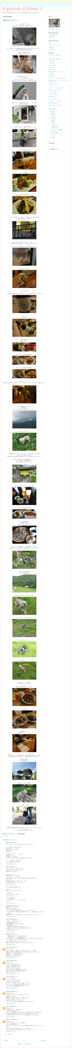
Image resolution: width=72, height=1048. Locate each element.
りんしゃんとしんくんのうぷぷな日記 (57, 78)
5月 (52, 137)
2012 (51, 113)
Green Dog (51, 49)
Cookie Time (51, 67)
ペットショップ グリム (54, 45)
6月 (52, 135)
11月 (52, 116)
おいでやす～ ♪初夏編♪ (56, 129)
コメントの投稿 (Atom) (26, 1044)
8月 (52, 122)
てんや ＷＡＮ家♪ (53, 94)
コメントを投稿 (7, 1034)
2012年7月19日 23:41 (10, 916)
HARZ (50, 42)
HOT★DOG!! (52, 73)
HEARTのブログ (52, 76)
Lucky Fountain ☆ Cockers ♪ (55, 105)
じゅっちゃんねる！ (53, 98)
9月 (52, 120)
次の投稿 (6, 1040)
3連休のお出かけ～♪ (55, 127)
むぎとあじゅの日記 (53, 83)
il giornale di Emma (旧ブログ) (55, 58)
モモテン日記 (52, 63)
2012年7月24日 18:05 (10, 1031)
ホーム (24, 1040)
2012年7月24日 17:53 (10, 957)
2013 (51, 111)
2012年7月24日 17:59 (10, 1003)
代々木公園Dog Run (53, 34)
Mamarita (8, 947)
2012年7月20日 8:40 (10, 931)
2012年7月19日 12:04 (10, 864)
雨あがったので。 (55, 131)
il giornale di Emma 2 (22, 8)
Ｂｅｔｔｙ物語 (52, 65)
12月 (52, 114)
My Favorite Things (53, 103)
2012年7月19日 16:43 (10, 903)
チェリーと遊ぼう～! (53, 92)
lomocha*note (52, 96)
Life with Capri (52, 61)
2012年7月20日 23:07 (10, 944)
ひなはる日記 (52, 69)
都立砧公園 (51, 37)
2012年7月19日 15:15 (10, 884)
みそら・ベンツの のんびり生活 (56, 88)
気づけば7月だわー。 (55, 133)
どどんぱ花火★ (54, 125)
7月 (52, 124)
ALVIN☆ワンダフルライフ (54, 90)
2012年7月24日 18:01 (10, 1016)
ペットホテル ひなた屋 (54, 55)
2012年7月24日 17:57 (10, 988)
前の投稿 (43, 1040)
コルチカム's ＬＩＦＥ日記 (55, 100)
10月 (52, 118)
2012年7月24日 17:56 (10, 974)
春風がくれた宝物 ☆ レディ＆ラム (57, 71)
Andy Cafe (51, 47)
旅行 (7, 835)
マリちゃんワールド (53, 85)
